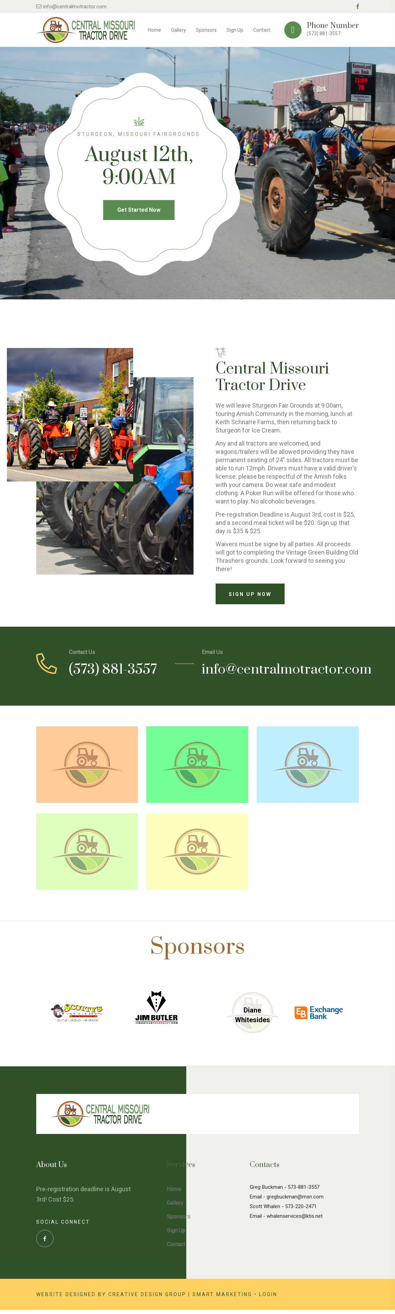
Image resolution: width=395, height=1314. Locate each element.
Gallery (178, 30)
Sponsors (206, 30)
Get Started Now (138, 212)
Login (268, 1298)
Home (154, 30)
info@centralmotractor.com (71, 6)
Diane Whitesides (252, 1019)
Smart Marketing (222, 1298)
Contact (261, 30)
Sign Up (235, 30)
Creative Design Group (147, 1298)
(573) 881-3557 (323, 33)
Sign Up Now (250, 598)
